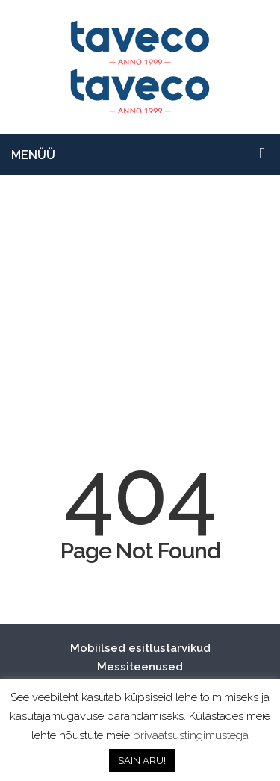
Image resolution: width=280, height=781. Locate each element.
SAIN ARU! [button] (142, 760)
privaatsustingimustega (191, 735)
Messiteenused (140, 666)
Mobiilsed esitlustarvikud (140, 648)
